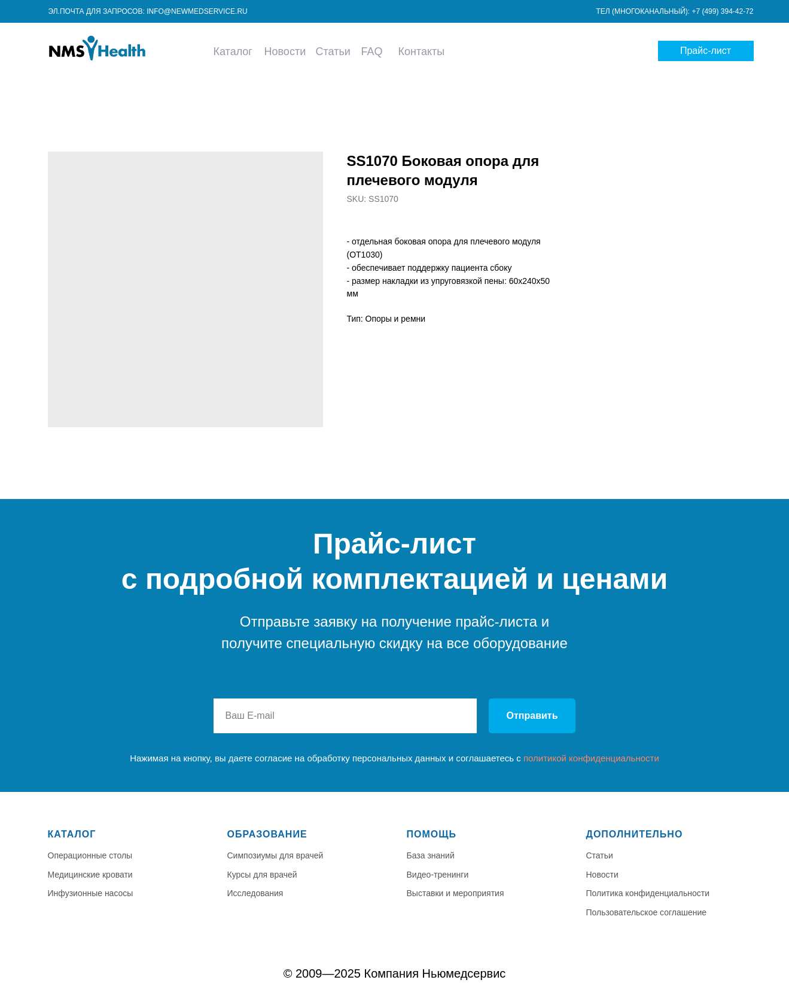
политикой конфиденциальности (591, 758)
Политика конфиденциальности (648, 893)
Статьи (333, 52)
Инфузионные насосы (90, 893)
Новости (285, 52)
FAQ (371, 52)
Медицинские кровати (90, 874)
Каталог (233, 52)
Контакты (421, 52)
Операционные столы (90, 855)
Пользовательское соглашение (646, 912)
